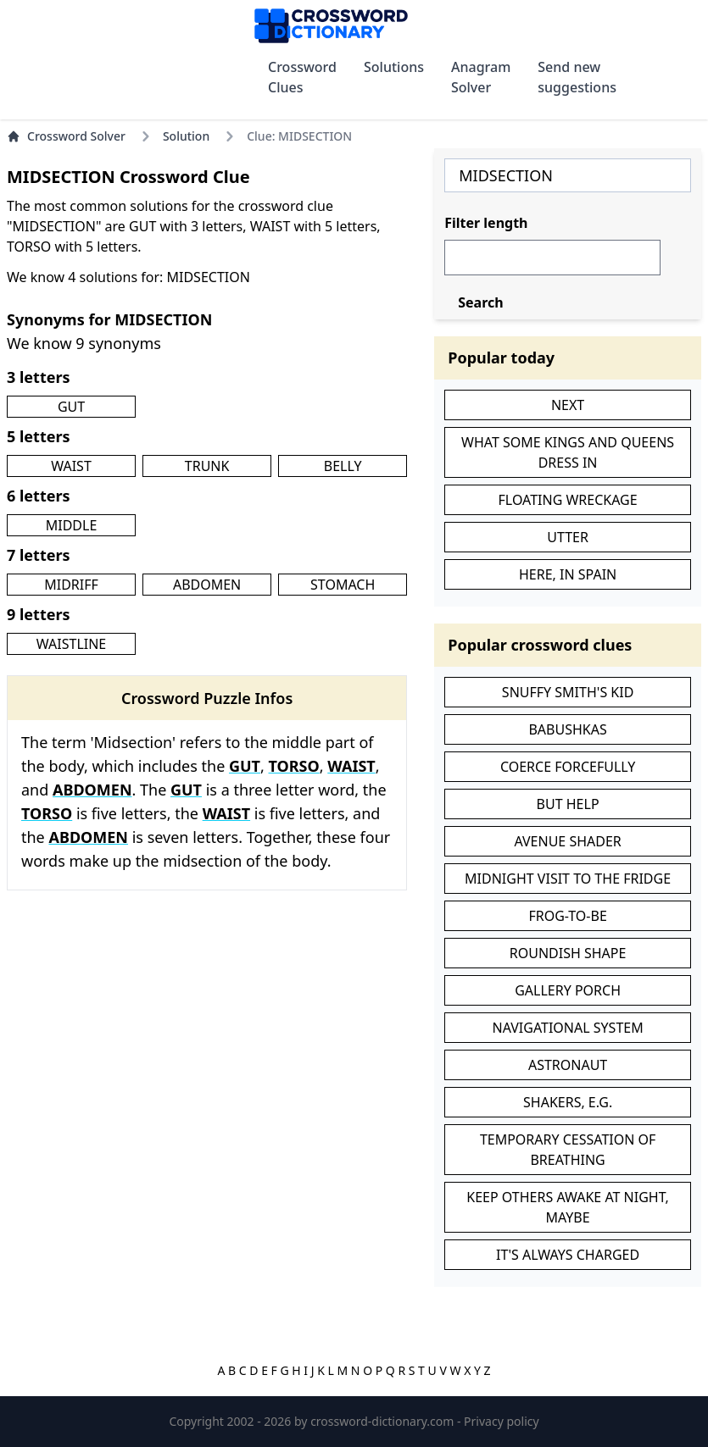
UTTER (567, 537)
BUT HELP (568, 804)
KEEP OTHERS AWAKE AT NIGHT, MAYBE (567, 1207)
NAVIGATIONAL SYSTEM (568, 1027)
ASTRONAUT (567, 1065)
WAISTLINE (71, 644)
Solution (186, 136)
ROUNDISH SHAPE (568, 953)
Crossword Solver (66, 136)
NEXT (567, 405)
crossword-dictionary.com (383, 1421)
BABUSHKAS (567, 729)
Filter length (485, 222)
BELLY (343, 466)
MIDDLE (72, 525)
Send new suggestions (577, 77)
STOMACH (342, 584)
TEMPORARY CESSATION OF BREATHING (567, 1149)
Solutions (394, 67)
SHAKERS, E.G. (567, 1102)
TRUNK (207, 466)
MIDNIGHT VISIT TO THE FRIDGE (568, 878)
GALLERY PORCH (568, 990)
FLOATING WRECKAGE (568, 500)
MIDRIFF (71, 584)
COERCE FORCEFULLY (567, 766)
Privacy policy (501, 1421)
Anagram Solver (480, 77)
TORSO (294, 766)
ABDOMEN (207, 584)
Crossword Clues (302, 77)
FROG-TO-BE (567, 915)
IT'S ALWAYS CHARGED (567, 1254)
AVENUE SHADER (567, 841)
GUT (71, 406)
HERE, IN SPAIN (567, 574)
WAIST (71, 466)
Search (480, 302)
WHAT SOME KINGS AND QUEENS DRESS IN (567, 452)
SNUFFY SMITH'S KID (568, 692)
